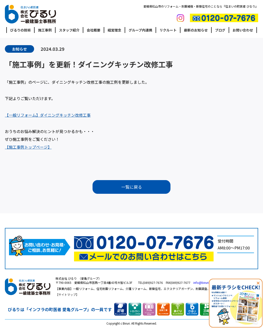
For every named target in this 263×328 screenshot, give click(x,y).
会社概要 (93, 30)
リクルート (168, 30)
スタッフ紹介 (69, 30)
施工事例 (45, 30)
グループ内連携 (140, 30)
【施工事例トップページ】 (28, 147)
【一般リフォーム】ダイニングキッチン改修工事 (48, 115)
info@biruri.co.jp (204, 283)
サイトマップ (67, 295)
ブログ (220, 30)
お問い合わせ (243, 30)
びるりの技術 (20, 30)
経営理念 (114, 30)
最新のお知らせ (196, 30)
